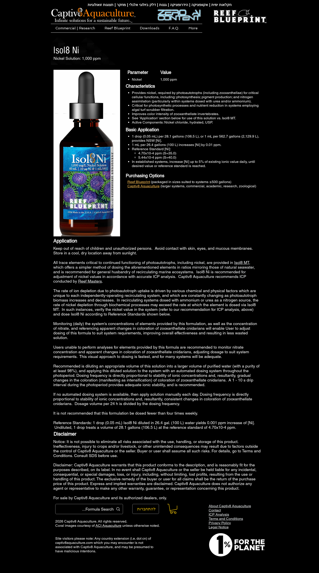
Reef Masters (90, 281)
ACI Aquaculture (108, 525)
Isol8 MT (241, 262)
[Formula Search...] (89, 509)
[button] (75, 28)
